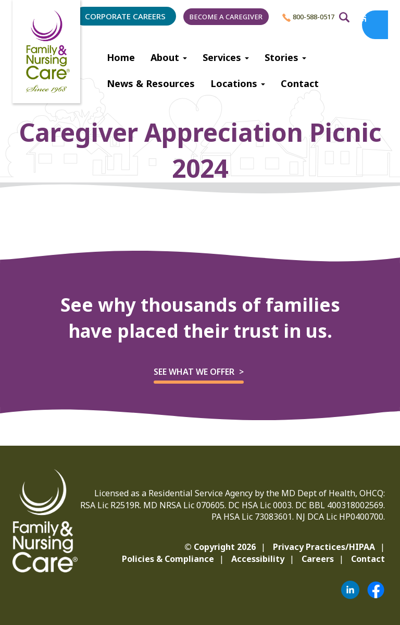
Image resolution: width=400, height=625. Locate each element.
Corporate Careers (125, 16)
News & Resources (151, 83)
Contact (300, 83)
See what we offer (194, 371)
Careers (318, 559)
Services (226, 57)
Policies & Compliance (168, 559)
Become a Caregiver (226, 16)
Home (121, 57)
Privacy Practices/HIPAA (324, 547)
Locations (237, 83)
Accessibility (257, 559)
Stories (285, 57)
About (169, 57)
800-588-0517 (308, 17)
